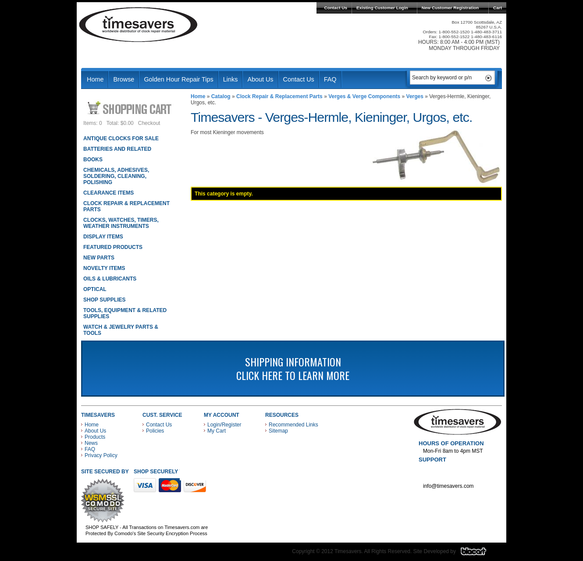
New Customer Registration (450, 7)
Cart (497, 7)
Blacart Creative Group (479, 553)
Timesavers (138, 25)
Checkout (149, 123)
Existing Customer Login (382, 7)
